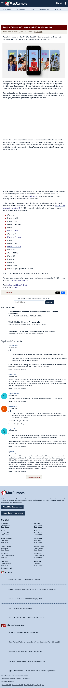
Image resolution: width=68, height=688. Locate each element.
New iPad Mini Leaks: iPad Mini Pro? (20, 608)
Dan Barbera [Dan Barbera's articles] (4, 553)
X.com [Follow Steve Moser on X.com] (7, 565)
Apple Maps (32, 196)
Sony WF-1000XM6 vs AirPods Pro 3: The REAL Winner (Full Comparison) (33, 589)
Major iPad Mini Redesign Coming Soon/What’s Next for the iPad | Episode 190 (34, 642)
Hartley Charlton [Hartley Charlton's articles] (6, 546)
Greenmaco (13, 406)
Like (19, 369)
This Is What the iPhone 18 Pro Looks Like (24, 322)
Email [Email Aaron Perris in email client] (35, 565)
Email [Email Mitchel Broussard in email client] (2, 542)
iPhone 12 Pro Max (14, 237)
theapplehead (13, 345)
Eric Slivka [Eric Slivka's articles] (37, 523)
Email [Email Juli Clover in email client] (2, 534)
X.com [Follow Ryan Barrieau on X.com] (40, 557)
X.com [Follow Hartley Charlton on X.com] (7, 549)
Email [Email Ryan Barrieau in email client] (35, 557)
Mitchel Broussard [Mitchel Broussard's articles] (6, 538)
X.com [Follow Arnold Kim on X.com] (7, 527)
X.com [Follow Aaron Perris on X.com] (40, 565)
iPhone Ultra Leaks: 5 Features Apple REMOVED (24, 580)
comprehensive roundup (19, 280)
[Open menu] (2, 3)
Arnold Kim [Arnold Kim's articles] (4, 523)
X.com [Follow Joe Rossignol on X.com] (40, 534)
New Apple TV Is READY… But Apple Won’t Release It (26, 618)
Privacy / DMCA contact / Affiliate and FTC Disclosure (15, 678)
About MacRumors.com (12, 507)
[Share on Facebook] (63, 293)
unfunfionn (12, 375)
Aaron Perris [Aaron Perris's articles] (37, 561)
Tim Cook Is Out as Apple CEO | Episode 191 (23, 632)
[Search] (62, 3)
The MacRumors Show (16, 625)
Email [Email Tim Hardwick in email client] (35, 542)
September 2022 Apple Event (16, 285)
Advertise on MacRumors (13, 513)
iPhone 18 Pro (7, 9)
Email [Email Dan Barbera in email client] (2, 557)
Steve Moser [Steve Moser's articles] (4, 561)
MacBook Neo (44, 9)
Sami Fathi (39, 32)
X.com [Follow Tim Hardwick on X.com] (40, 542)
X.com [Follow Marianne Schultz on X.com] (40, 549)
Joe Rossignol (38, 334)
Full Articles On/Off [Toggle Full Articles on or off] (17, 685)
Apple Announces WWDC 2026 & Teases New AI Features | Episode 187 (32, 671)
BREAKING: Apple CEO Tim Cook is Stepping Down (25, 599)
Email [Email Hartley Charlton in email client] (2, 549)
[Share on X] (57, 293)
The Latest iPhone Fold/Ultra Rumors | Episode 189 (25, 651)
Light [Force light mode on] (39, 685)
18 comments (8, 292)
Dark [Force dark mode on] (43, 685)
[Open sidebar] (65, 3)
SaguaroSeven (14, 393)
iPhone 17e (57, 9)
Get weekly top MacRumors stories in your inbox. (34, 298)
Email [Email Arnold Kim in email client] (2, 527)
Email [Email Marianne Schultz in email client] (35, 549)
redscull (11, 451)
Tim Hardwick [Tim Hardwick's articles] (38, 538)
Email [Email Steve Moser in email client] (2, 565)
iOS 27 (32, 9)
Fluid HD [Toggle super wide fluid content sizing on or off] (30, 685)
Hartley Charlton (41, 324)
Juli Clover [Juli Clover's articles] (4, 531)
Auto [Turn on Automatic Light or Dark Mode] (36, 685)
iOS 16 (16, 287)
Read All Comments (34, 477)
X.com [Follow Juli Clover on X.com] (7, 534)
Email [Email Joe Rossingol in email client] (35, 534)
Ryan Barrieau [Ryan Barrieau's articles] (38, 553)
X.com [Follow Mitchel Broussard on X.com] (7, 542)
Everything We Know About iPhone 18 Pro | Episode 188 (27, 661)
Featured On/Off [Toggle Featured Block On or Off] (6, 685)
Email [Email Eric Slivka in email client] (35, 527)
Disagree (23, 369)
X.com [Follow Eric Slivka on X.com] (40, 527)
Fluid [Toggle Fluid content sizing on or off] (25, 685)
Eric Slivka (38, 316)
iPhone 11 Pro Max (14, 246)
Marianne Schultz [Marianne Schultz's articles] (39, 546)
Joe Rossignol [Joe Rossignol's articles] (38, 531)
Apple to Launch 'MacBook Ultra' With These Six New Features (32, 331)
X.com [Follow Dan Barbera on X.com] (7, 557)
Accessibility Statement (7, 681)
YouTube (8, 572)
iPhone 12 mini (12, 231)
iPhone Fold (21, 9)
